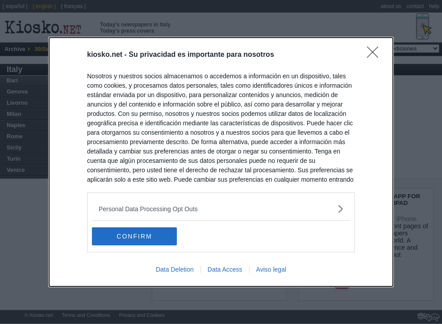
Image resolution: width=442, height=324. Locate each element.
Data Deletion (175, 269)
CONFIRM (134, 235)
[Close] (375, 55)
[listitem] (221, 208)
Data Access (225, 269)
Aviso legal (271, 269)
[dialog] (221, 162)
